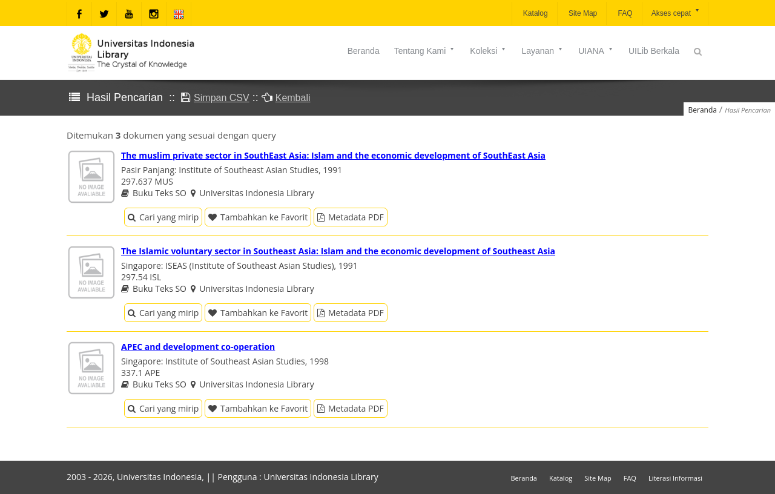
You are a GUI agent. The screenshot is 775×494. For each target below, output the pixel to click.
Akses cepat (676, 12)
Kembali (293, 98)
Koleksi (488, 51)
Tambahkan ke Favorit (258, 217)
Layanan (542, 51)
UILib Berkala (653, 51)
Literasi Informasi (675, 477)
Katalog (534, 13)
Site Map (582, 13)
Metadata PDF (350, 217)
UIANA (596, 51)
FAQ (624, 13)
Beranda (364, 51)
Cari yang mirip (163, 217)
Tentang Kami (425, 51)
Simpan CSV (221, 98)
